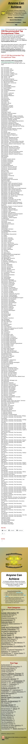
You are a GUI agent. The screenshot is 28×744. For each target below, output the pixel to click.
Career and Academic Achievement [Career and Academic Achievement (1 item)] (13, 610)
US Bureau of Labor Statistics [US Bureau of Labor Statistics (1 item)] (12, 725)
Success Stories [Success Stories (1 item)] (7, 719)
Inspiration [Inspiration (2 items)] (6, 690)
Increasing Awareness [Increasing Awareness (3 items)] (10, 631)
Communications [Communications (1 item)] (8, 677)
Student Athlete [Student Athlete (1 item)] (7, 717)
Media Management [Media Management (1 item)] (9, 693)
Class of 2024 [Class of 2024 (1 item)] (7, 675)
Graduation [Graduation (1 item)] (14, 684)
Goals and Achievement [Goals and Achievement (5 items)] (11, 627)
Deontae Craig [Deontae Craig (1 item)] (7, 681)
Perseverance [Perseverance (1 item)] (6, 708)
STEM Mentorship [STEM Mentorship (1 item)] (8, 715)
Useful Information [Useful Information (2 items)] (8, 655)
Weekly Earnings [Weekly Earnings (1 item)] (19, 729)
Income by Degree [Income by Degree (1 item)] (8, 686)
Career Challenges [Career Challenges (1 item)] (8, 670)
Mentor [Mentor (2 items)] (5, 699)
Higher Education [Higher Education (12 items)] (10, 629)
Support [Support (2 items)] (15, 651)
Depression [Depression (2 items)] (19, 681)
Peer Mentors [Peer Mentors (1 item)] (19, 642)
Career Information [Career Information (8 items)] (10, 613)
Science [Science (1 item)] (5, 648)
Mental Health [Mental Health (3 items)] (7, 635)
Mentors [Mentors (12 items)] (20, 637)
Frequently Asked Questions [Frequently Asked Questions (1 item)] (11, 623)
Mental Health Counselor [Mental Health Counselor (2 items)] (12, 697)
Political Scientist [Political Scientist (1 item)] (8, 644)
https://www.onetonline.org (7, 62)
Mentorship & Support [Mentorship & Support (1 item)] (9, 639)
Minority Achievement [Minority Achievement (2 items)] (11, 701)
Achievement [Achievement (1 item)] (6, 665)
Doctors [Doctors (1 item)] (5, 682)
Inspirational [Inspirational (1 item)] (17, 690)
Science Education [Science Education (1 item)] (8, 712)
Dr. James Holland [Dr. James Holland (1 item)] (16, 682)
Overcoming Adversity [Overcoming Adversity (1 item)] (9, 706)
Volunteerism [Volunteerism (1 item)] (6, 729)
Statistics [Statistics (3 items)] (6, 651)
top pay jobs (19, 592)
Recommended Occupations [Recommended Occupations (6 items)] (13, 646)
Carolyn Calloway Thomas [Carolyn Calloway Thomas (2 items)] (12, 673)
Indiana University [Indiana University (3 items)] (10, 688)
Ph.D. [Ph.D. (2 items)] (16, 708)
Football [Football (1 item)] (5, 684)
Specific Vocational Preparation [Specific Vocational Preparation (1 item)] (12, 650)
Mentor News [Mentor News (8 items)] (7, 637)
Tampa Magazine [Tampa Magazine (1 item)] (8, 720)
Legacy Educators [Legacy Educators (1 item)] (18, 692)
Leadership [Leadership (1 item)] (6, 692)
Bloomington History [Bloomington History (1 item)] (9, 668)
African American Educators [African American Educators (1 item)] (11, 666)
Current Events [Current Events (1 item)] (7, 616)
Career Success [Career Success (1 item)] (7, 671)
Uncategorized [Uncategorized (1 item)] (7, 653)
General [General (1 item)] (4, 625)
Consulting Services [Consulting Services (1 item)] (9, 615)
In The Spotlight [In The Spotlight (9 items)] (8, 633)
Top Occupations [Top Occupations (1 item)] (8, 722)
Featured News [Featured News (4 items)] (8, 622)
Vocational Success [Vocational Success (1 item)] (8, 727)
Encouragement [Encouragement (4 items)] (8, 620)
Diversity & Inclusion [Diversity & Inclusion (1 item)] (9, 618)
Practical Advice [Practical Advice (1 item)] (7, 710)
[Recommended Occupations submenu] (21, 22)
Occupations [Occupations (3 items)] (7, 643)
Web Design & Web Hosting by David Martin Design (16, 737)
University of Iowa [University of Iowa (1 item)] (8, 724)
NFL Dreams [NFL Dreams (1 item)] (6, 703)
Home (2, 29)
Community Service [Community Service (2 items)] (10, 679)
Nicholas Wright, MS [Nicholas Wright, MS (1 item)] (9, 641)
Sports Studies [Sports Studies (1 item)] (7, 714)
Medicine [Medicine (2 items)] (6, 695)
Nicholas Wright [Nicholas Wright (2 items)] (8, 705)
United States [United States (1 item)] (19, 653)
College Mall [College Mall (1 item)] (18, 675)
